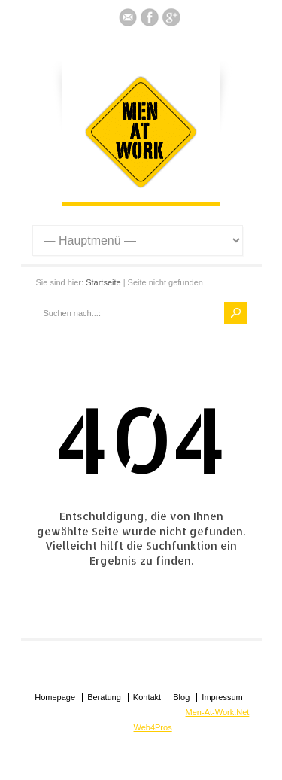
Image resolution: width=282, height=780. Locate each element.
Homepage (55, 697)
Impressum (222, 697)
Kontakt (147, 697)
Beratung (104, 697)
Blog (181, 697)
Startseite (103, 282)
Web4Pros (153, 727)
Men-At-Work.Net (218, 712)
